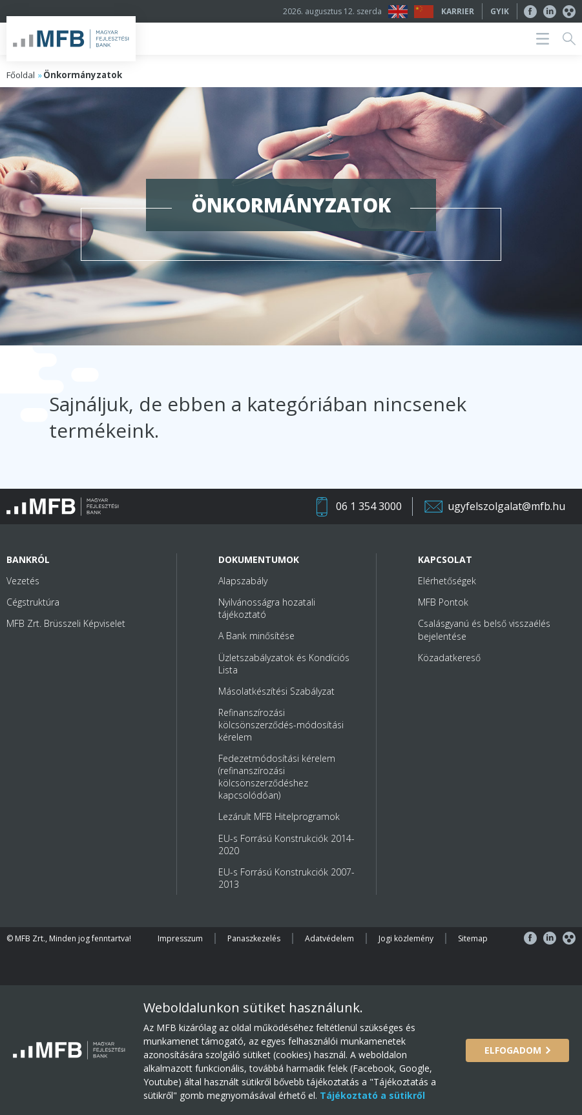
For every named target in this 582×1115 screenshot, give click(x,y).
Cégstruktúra (32, 602)
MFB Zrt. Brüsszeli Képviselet (65, 623)
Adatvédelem (329, 938)
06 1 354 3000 (369, 506)
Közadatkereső (449, 657)
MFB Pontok (443, 602)
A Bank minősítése (256, 635)
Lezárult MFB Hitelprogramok (279, 816)
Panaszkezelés (253, 938)
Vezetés (22, 581)
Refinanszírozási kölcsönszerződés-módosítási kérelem (281, 724)
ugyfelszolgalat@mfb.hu (506, 506)
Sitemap (473, 938)
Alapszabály (242, 581)
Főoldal (20, 75)
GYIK (499, 11)
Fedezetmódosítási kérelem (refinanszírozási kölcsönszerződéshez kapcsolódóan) (276, 776)
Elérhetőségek (447, 581)
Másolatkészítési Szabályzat (276, 691)
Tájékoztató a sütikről (371, 1095)
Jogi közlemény (406, 938)
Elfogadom (512, 1050)
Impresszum (180, 938)
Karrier (457, 11)
